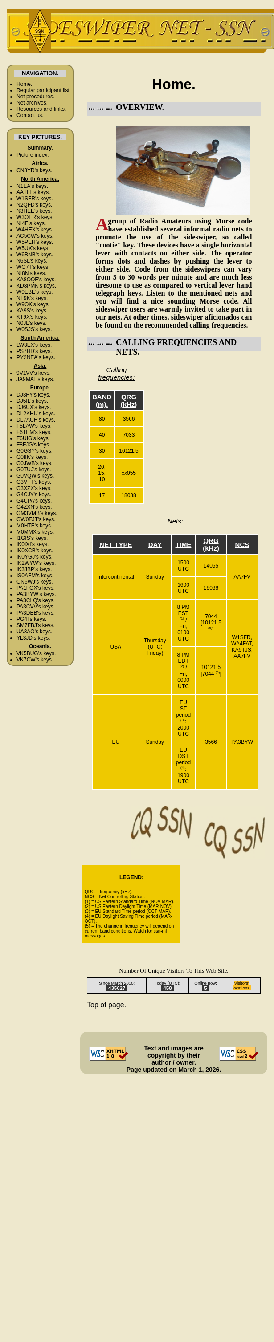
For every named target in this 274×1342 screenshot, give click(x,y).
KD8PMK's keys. (36, 286)
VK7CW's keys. (34, 660)
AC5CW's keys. (34, 236)
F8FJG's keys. (33, 445)
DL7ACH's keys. (35, 420)
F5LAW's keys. (34, 426)
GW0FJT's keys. (36, 519)
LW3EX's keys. (34, 345)
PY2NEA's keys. (35, 357)
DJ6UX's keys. (33, 407)
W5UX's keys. (32, 248)
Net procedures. (35, 96)
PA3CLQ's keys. (35, 600)
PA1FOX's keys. (35, 588)
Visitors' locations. (242, 985)
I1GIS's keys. (32, 538)
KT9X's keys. (32, 317)
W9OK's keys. (33, 304)
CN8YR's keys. (34, 170)
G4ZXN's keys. (34, 507)
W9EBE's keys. (34, 292)
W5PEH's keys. (34, 242)
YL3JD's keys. (33, 638)
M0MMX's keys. (35, 532)
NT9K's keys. (32, 298)
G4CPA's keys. (34, 501)
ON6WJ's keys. (34, 582)
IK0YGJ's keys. (34, 557)
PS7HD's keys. (34, 351)
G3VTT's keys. (33, 482)
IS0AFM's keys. (34, 575)
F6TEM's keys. (34, 432)
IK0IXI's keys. (32, 544)
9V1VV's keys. (33, 373)
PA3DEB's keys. (35, 613)
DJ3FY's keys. (33, 395)
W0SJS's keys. (34, 329)
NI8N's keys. (31, 273)
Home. (24, 84)
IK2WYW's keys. (36, 563)
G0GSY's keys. (34, 451)
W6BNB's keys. (34, 254)
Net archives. (32, 103)
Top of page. (106, 1005)
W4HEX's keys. (34, 230)
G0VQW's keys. (35, 476)
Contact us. (30, 115)
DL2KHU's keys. (35, 413)
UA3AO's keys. (34, 631)
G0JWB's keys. (34, 463)
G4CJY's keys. (33, 494)
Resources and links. (41, 109)
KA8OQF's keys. (36, 279)
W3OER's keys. (35, 217)
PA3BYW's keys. (36, 594)
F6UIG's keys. (33, 438)
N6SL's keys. (32, 261)
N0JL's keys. (31, 323)
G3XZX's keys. (34, 488)
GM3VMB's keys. (36, 513)
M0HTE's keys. (34, 526)
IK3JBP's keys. (34, 569)
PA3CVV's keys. (35, 607)
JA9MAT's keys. (35, 379)
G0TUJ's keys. (33, 469)
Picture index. (32, 155)
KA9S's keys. (32, 311)
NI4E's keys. (31, 223)
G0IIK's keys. (32, 457)
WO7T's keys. (32, 267)
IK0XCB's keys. (34, 550)
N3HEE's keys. (34, 211)
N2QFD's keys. (34, 205)
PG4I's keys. (31, 619)
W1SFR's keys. (34, 198)
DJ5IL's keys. (32, 401)
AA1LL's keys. (33, 192)
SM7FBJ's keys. (35, 625)
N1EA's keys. (32, 186)
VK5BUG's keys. (36, 653)
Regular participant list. (43, 90)
